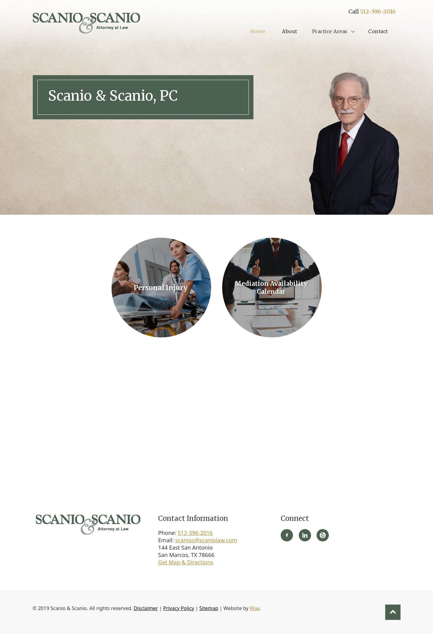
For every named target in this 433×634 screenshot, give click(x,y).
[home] (86, 23)
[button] (333, 31)
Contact (378, 31)
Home (257, 31)
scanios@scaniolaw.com (206, 540)
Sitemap (208, 608)
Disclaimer (146, 608)
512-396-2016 (378, 11)
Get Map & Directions (185, 562)
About (289, 31)
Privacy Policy (178, 608)
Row (254, 608)
